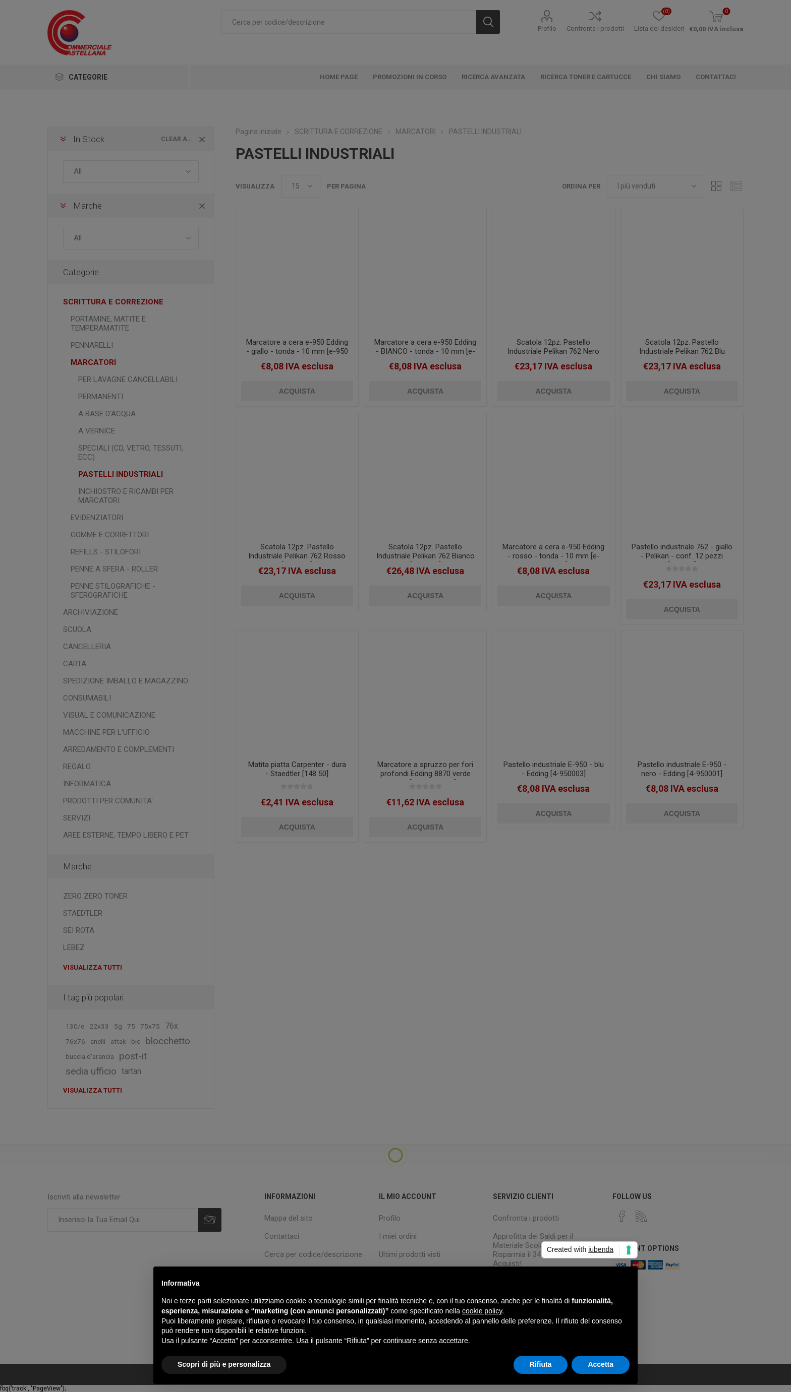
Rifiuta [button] (541, 1364)
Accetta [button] (600, 1364)
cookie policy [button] (482, 1311)
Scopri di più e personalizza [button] (224, 1364)
